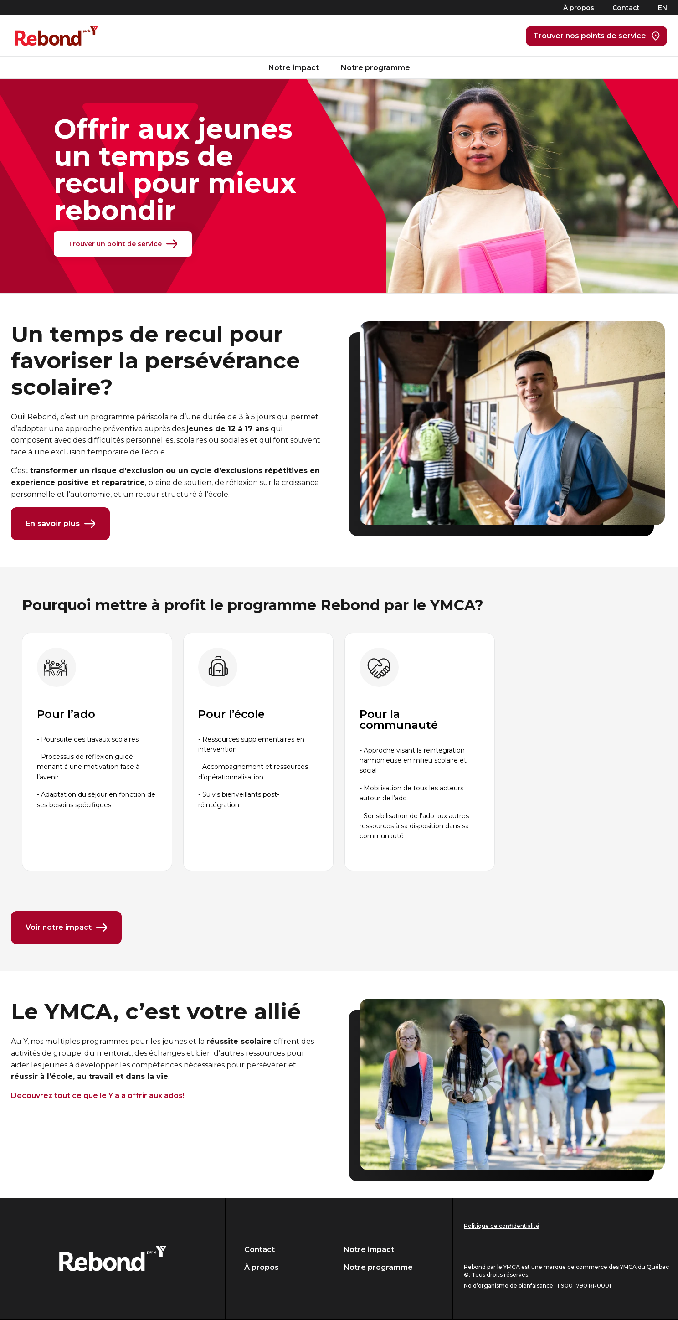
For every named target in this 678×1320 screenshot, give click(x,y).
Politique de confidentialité (501, 1225)
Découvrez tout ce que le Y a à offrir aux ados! (98, 1095)
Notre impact (293, 67)
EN (662, 8)
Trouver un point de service (122, 243)
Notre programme (375, 67)
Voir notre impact (66, 927)
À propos (578, 8)
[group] (97, 752)
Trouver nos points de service (596, 36)
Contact (626, 8)
